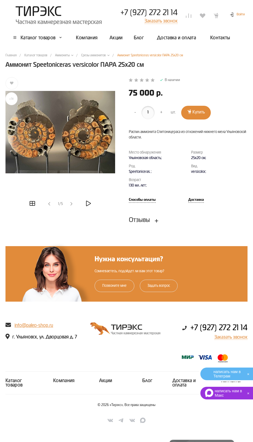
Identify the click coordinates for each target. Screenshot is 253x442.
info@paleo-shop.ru (34, 325)
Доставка (196, 199)
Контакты (231, 381)
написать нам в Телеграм (227, 373)
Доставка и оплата (184, 383)
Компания (64, 381)
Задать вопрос (158, 285)
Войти (241, 14)
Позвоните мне (114, 285)
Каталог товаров (14, 383)
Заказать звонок (231, 337)
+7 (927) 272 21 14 (149, 12)
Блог (147, 381)
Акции (105, 381)
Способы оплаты (142, 199)
